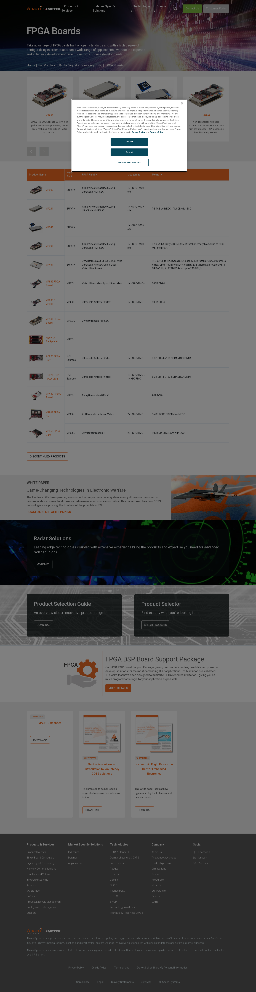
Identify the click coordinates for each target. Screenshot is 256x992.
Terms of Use (156, 132)
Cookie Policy (138, 132)
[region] (129, 135)
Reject (129, 152)
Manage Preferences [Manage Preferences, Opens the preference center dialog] (129, 162)
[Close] (182, 103)
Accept (129, 141)
